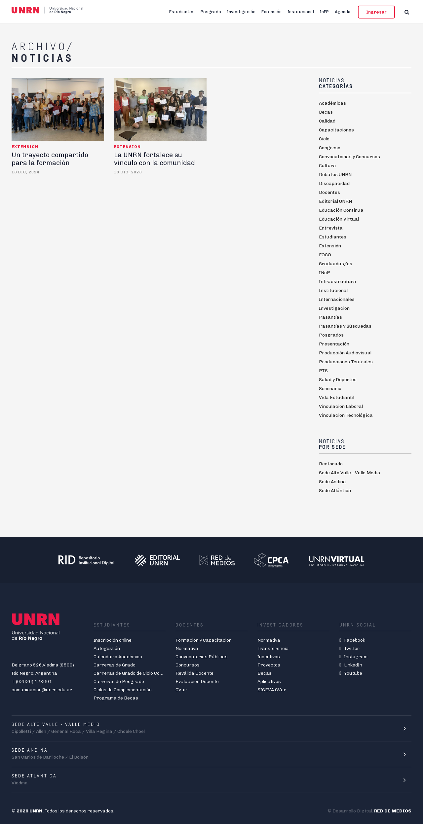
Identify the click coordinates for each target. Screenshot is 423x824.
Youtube (350, 673)
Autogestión (107, 648)
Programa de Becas (116, 698)
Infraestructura (337, 281)
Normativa (186, 648)
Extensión (271, 11)
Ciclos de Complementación (123, 690)
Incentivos (268, 657)
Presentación (334, 344)
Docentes (329, 192)
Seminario (330, 388)
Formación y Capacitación (203, 640)
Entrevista (331, 228)
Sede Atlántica (335, 490)
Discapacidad (334, 183)
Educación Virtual (339, 219)
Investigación (241, 11)
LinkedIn (350, 665)
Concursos (187, 665)
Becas (326, 112)
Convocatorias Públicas (201, 657)
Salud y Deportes (338, 379)
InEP (324, 11)
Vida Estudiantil (336, 397)
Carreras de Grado (114, 665)
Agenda (343, 11)
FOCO (325, 255)
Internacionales (337, 299)
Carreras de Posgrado (119, 681)
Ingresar (376, 12)
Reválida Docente (194, 673)
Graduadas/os (335, 264)
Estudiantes (182, 11)
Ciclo (324, 139)
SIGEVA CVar (271, 690)
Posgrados (331, 335)
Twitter (349, 648)
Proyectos (268, 665)
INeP (324, 272)
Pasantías (330, 317)
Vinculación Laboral (341, 406)
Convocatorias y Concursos (349, 157)
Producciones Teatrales (346, 362)
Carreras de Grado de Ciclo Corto (130, 673)
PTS (323, 371)
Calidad (327, 121)
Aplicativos (269, 681)
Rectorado (331, 464)
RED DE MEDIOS (392, 811)
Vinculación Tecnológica (346, 415)
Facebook (352, 640)
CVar (181, 690)
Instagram (353, 657)
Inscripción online (113, 640)
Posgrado (211, 11)
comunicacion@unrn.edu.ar (42, 690)
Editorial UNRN (335, 201)
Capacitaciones (336, 130)
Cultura (327, 165)
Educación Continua (341, 210)
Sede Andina (332, 481)
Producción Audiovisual (345, 353)
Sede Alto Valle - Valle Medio (349, 473)
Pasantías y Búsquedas (345, 326)
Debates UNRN (335, 174)
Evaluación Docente (197, 681)
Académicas (332, 103)
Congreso (329, 148)
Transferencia (273, 648)
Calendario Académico (118, 657)
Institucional (301, 11)
